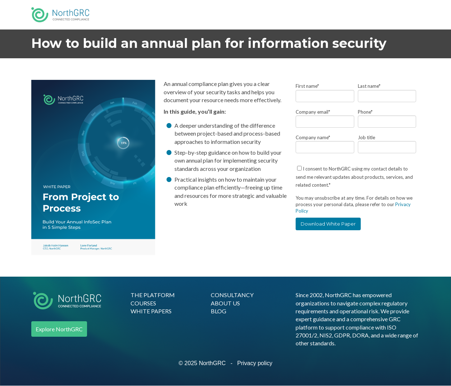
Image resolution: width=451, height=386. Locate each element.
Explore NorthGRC (59, 329)
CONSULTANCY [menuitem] (232, 294)
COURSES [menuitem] (143, 303)
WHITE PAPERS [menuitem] (151, 311)
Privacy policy (255, 363)
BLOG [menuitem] (218, 311)
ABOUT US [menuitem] (225, 303)
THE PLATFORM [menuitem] (153, 294)
